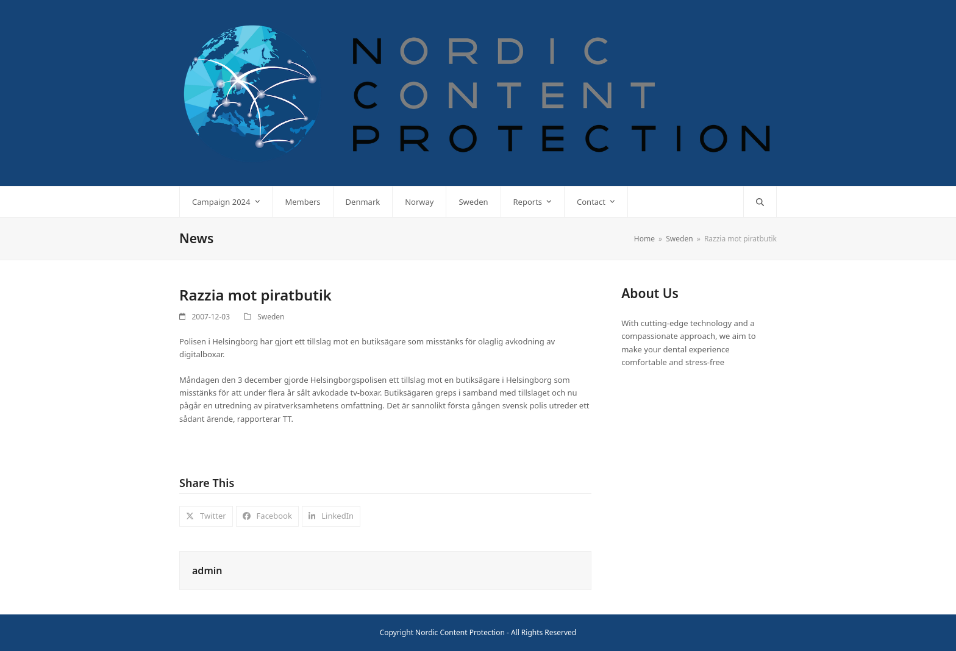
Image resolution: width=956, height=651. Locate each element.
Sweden (270, 316)
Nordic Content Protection (460, 632)
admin (207, 570)
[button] (760, 202)
